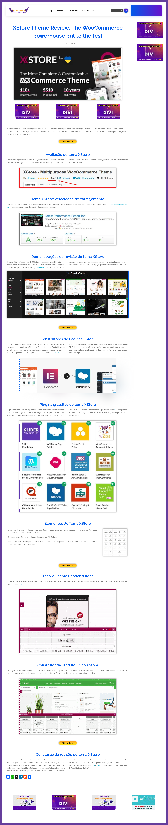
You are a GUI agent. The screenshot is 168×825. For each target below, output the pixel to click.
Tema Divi (146, 12)
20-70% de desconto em (150, 9)
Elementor (41, 267)
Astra (100, 765)
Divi (115, 410)
